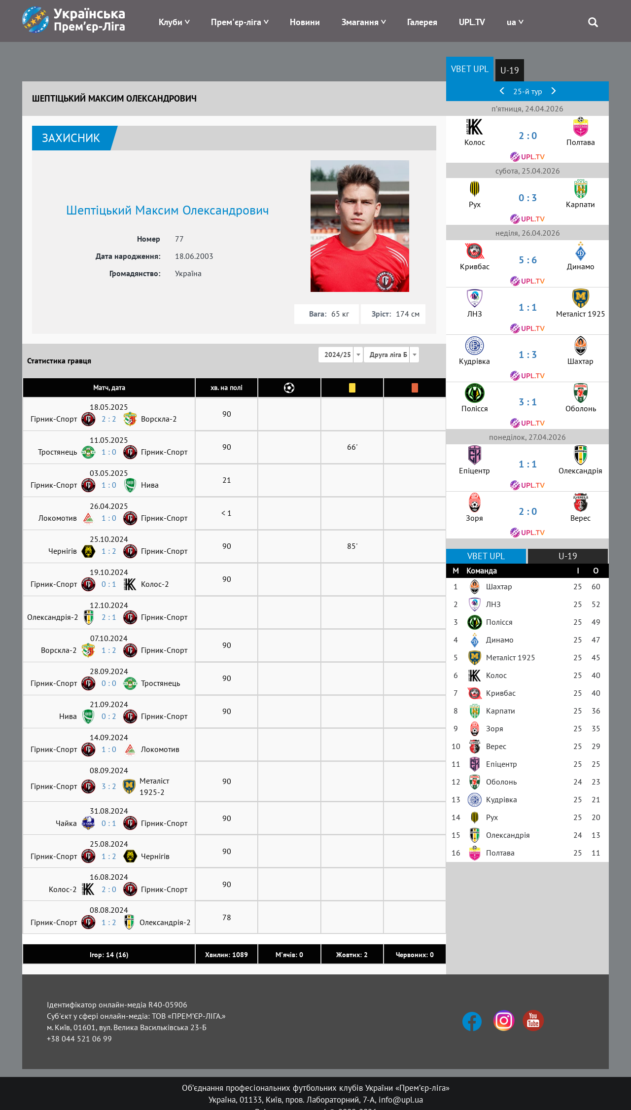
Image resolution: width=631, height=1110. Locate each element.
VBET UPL (470, 68)
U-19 (509, 70)
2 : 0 (109, 889)
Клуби (170, 22)
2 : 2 (109, 419)
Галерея (422, 22)
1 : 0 (109, 452)
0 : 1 (109, 584)
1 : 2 (109, 551)
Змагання (360, 22)
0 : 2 (109, 716)
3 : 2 (109, 786)
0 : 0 (109, 683)
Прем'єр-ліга (236, 22)
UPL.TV (472, 22)
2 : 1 (109, 617)
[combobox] (340, 354)
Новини (305, 22)
